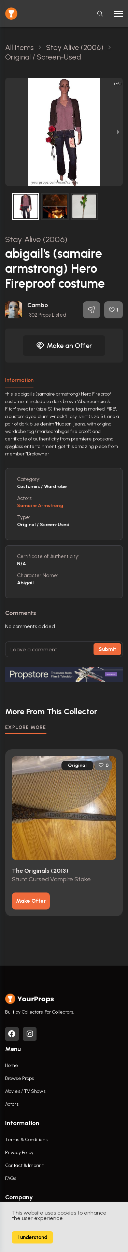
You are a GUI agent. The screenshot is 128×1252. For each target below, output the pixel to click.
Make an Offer (64, 345)
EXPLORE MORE (25, 727)
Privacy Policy (19, 1152)
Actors (11, 1104)
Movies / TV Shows (25, 1091)
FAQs (10, 1178)
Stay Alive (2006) (36, 239)
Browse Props (19, 1078)
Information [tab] (19, 380)
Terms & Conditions (26, 1139)
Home (11, 1065)
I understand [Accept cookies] (32, 1237)
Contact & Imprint (24, 1165)
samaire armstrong (40, 505)
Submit (107, 649)
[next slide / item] (118, 132)
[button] (56, 180)
